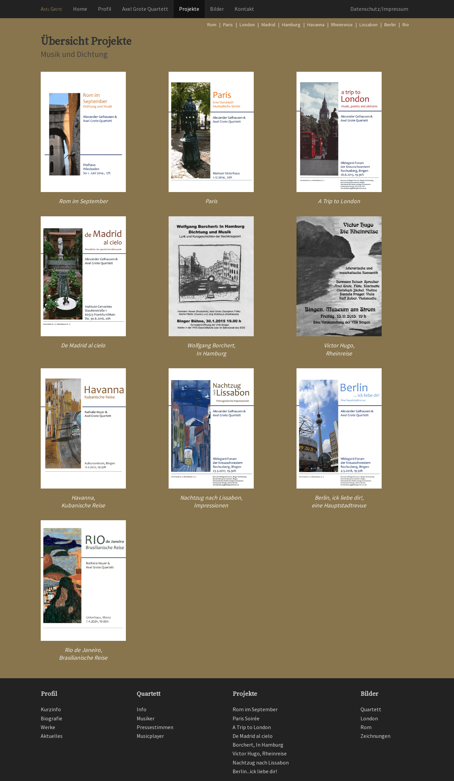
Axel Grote (51, 8)
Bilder (217, 8)
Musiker (145, 718)
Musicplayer (150, 735)
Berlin (390, 25)
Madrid (268, 25)
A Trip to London (339, 201)
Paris (228, 25)
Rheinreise (342, 25)
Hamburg (291, 25)
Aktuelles (52, 735)
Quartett (148, 694)
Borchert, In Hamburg (258, 744)
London (247, 25)
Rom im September (83, 201)
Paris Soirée (246, 718)
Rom (211, 25)
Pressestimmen (155, 727)
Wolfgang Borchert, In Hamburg (211, 349)
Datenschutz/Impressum (379, 8)
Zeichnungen (375, 735)
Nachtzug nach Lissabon (261, 762)
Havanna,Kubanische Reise (83, 501)
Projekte (189, 8)
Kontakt (244, 8)
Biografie (51, 718)
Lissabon (368, 25)
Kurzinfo (51, 709)
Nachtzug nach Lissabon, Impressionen (211, 501)
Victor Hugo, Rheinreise (339, 349)
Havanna (315, 25)
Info (141, 709)
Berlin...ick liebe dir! (255, 771)
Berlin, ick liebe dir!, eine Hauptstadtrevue (339, 501)
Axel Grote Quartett (145, 8)
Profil (104, 8)
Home (80, 8)
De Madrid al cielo (83, 345)
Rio (406, 25)
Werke (48, 727)
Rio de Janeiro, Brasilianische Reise (83, 653)
